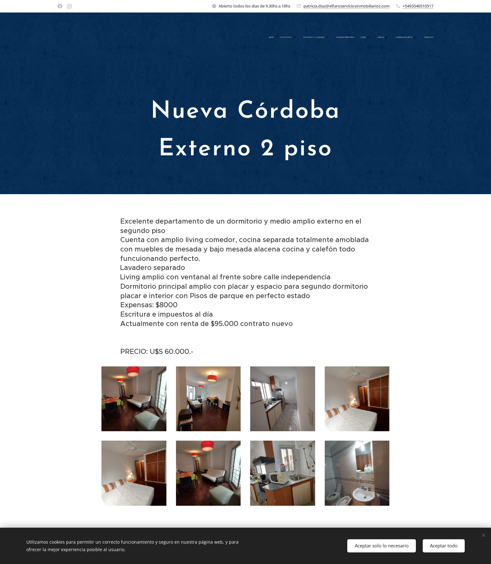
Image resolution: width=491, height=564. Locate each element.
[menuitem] (366, 37)
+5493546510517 (418, 6)
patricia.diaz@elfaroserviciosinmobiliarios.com (346, 6)
